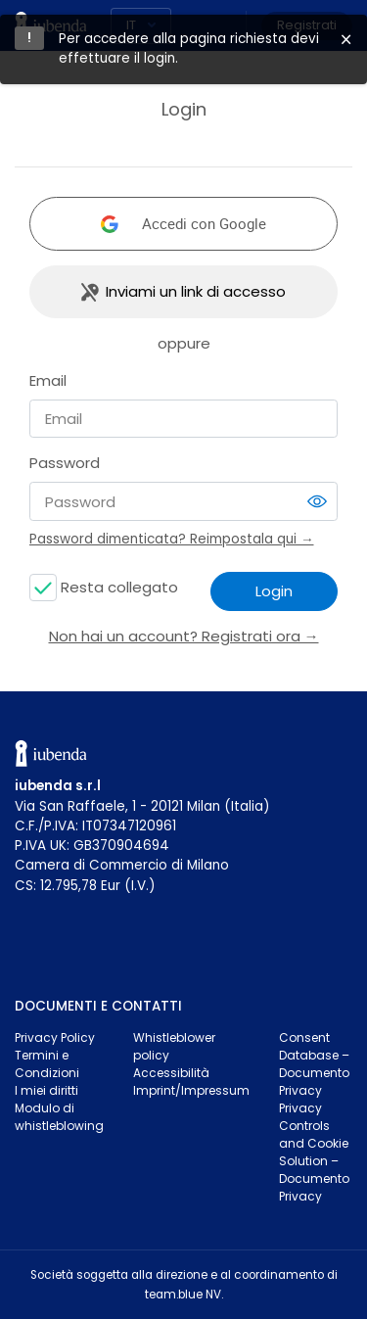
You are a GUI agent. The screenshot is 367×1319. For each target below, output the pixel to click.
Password (64, 462)
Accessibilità (171, 1072)
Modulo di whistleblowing (59, 1117)
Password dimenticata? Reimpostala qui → (171, 539)
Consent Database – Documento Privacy (314, 1064)
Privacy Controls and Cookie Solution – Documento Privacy (314, 1152)
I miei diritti (46, 1090)
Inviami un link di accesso (196, 291)
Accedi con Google (204, 223)
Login (274, 591)
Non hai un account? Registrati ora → (184, 636)
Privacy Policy (55, 1037)
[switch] (317, 501)
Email (48, 380)
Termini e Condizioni (47, 1064)
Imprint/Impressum (191, 1090)
